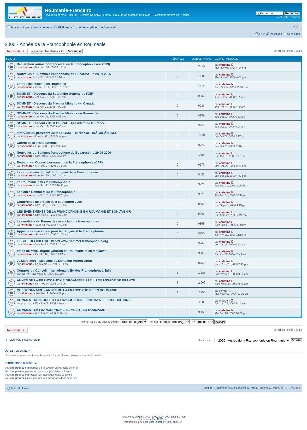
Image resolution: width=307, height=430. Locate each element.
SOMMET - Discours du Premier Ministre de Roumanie (57, 113)
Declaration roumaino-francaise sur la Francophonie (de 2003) (63, 64)
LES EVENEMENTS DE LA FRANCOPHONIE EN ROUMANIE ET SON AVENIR (74, 211)
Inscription (276, 33)
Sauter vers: (205, 340)
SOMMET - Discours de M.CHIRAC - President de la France (61, 123)
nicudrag (26, 293)
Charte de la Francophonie (37, 143)
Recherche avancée (288, 17)
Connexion (293, 33)
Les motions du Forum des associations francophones (58, 221)
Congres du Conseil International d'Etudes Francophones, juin (64, 270)
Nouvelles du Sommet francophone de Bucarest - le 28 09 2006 (64, 74)
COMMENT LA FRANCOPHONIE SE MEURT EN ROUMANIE (61, 310)
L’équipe (208, 387)
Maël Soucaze (156, 422)
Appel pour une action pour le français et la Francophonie (60, 231)
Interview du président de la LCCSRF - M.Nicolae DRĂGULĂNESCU (67, 133)
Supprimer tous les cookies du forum (236, 387)
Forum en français (44, 27)
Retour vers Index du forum (24, 339)
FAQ (262, 33)
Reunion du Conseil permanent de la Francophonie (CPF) (60, 162)
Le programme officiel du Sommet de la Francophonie (57, 172)
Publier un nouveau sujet (16, 51)
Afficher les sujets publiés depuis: (113, 321)
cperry (25, 273)
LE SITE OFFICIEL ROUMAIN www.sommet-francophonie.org (62, 241)
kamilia (223, 290)
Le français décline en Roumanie (41, 84)
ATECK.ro (162, 419)
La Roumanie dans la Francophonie (43, 182)
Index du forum (20, 27)
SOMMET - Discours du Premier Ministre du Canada (55, 103)
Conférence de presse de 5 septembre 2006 (49, 201)
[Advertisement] (153, 403)
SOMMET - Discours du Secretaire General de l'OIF (55, 93)
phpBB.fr (177, 422)
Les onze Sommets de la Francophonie (46, 192)
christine (26, 67)
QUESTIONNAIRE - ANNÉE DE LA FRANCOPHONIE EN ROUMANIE (67, 290)
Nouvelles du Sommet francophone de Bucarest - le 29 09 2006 (64, 152)
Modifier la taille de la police (296, 26)
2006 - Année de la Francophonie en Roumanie (87, 27)
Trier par (169, 321)
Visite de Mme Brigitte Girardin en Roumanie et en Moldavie (61, 251)
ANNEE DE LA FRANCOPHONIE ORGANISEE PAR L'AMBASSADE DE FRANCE (76, 280)
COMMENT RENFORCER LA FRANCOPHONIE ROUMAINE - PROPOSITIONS (73, 300)
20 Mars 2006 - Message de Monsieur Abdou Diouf (54, 260)
